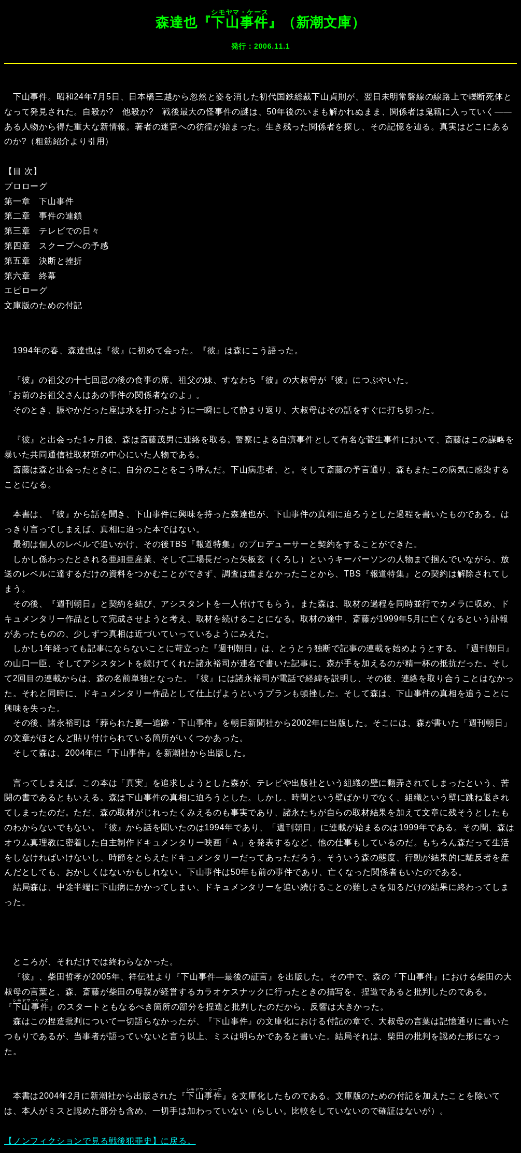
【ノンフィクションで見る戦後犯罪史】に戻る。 (100, 1140)
